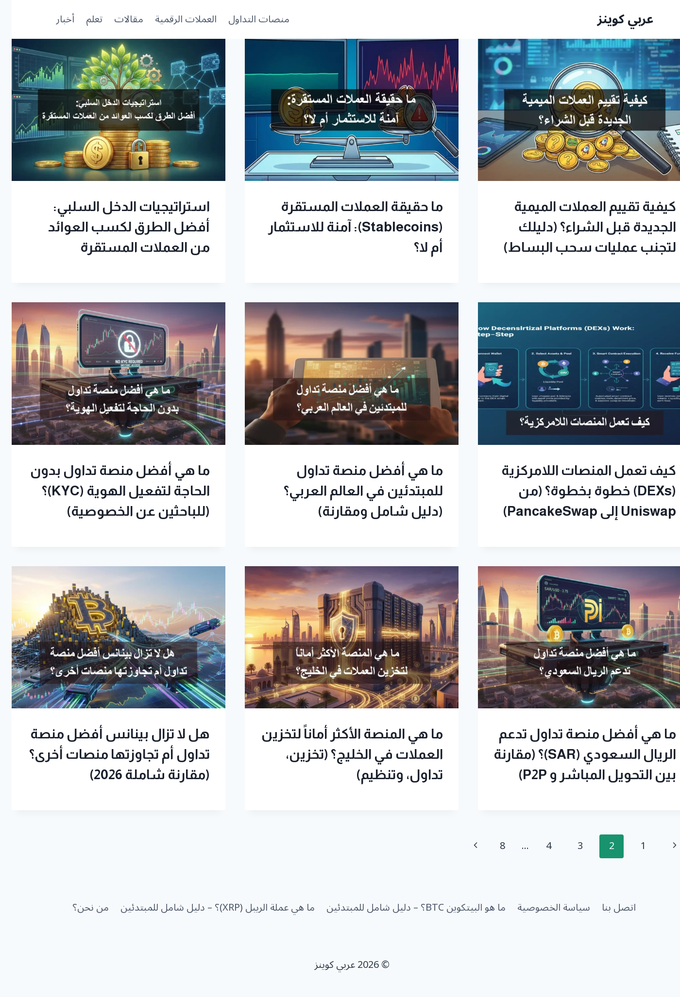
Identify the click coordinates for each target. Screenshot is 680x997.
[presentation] (573, 110)
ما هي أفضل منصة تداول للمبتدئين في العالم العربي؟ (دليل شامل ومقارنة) (351, 491)
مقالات (117, 19)
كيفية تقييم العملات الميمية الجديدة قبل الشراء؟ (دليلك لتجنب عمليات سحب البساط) (578, 227)
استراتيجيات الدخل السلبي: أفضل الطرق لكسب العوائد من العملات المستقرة (117, 227)
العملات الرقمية (174, 19)
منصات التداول (247, 19)
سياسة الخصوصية (542, 908)
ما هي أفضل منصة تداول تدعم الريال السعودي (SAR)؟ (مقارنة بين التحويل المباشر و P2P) (573, 754)
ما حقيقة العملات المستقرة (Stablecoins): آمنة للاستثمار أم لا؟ (343, 227)
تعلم (82, 19)
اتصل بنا (607, 908)
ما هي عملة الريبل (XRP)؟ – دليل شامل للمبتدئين (206, 908)
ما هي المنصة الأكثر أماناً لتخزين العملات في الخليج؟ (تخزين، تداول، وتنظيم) (340, 754)
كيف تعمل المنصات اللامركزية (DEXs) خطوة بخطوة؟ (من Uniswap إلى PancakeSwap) (577, 491)
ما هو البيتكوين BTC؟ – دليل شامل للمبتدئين (404, 908)
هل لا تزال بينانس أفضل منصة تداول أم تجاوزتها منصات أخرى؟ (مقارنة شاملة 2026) (107, 754)
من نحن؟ (79, 908)
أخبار (53, 19)
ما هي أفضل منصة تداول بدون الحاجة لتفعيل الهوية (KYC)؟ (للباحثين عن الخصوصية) (108, 491)
